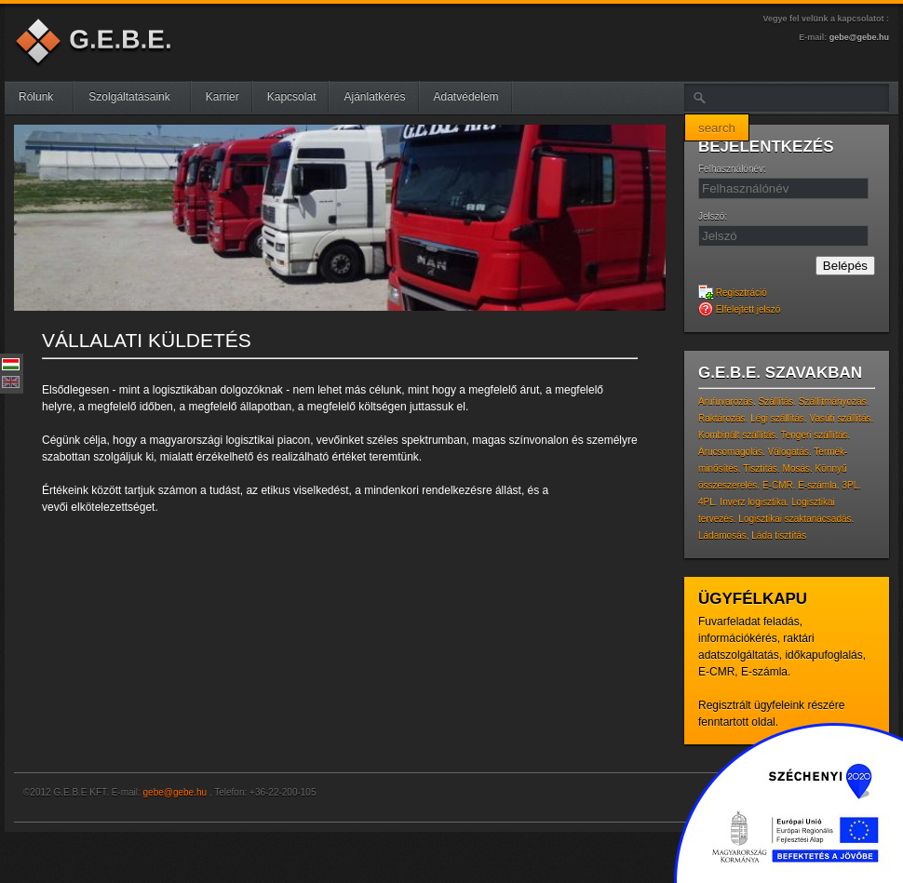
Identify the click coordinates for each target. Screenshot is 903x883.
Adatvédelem (466, 96)
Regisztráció (732, 293)
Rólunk (43, 96)
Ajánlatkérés (374, 96)
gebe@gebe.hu (859, 37)
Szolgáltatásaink (136, 96)
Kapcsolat (292, 96)
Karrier (222, 96)
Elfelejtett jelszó (739, 309)
